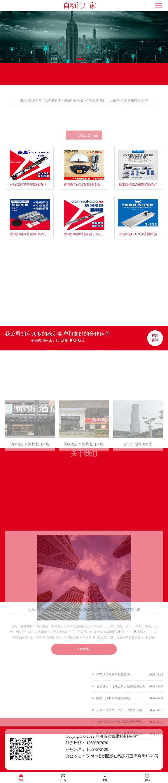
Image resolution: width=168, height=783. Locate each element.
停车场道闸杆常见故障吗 (113, 702)
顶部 (147, 777)
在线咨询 (155, 338)
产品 (63, 777)
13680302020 (69, 340)
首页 (21, 777)
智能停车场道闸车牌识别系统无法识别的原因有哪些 (121, 749)
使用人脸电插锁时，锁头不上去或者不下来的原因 (121, 761)
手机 (105, 777)
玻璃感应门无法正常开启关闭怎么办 (120, 714)
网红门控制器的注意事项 (113, 726)
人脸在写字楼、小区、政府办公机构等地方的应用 (121, 737)
